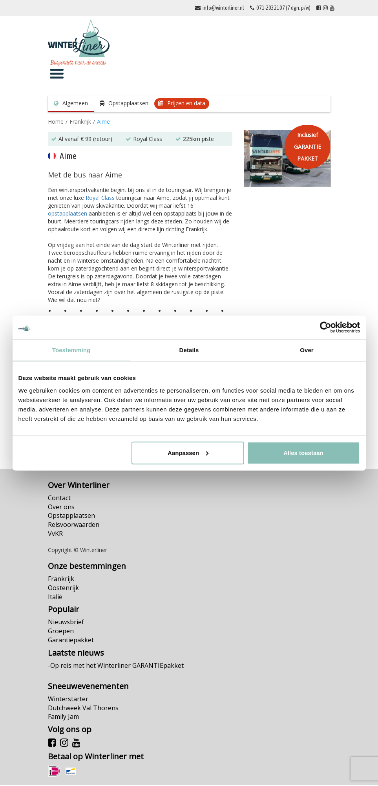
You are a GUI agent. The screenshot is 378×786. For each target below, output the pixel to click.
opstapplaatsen (67, 214)
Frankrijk (80, 122)
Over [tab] (307, 350)
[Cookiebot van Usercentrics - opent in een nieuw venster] (325, 327)
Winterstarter (68, 699)
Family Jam (63, 717)
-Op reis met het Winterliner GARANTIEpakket (116, 666)
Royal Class (100, 198)
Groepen (61, 631)
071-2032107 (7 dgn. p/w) (283, 8)
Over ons (61, 507)
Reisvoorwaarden (73, 525)
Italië (55, 597)
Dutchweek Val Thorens (83, 708)
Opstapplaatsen (128, 104)
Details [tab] (189, 350)
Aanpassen (188, 452)
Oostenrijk (63, 588)
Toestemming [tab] (71, 350)
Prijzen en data (186, 104)
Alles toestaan (303, 452)
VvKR (55, 534)
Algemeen (75, 104)
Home (56, 122)
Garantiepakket (71, 640)
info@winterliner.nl (223, 8)
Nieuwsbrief (66, 623)
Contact (59, 498)
